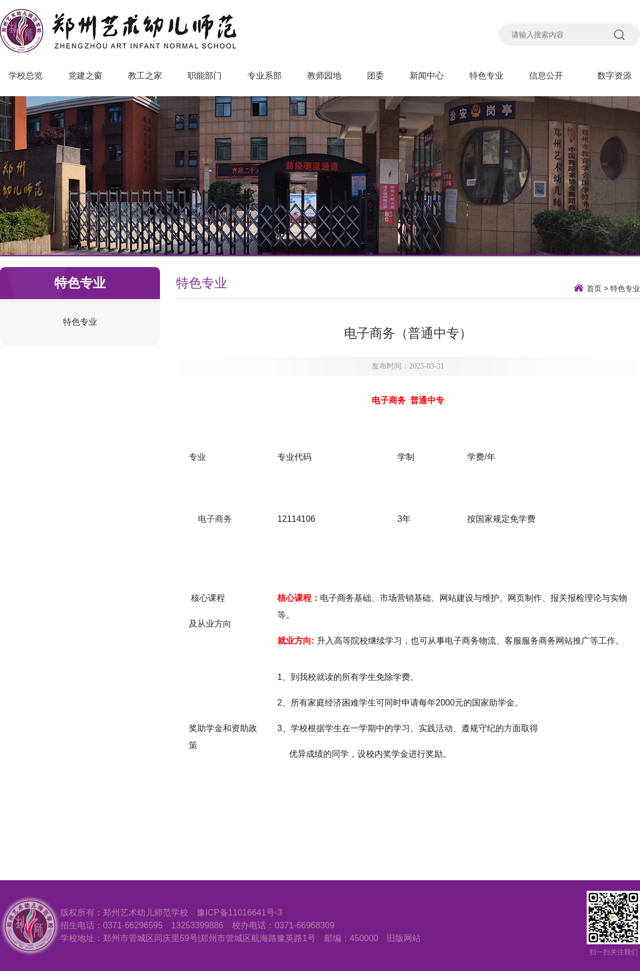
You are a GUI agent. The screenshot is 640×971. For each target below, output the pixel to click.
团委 (375, 75)
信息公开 (550, 75)
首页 (594, 288)
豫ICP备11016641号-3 (239, 912)
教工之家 (145, 75)
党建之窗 (85, 75)
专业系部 (264, 75)
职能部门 (205, 75)
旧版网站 (404, 938)
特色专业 (486, 75)
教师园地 (324, 75)
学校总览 (26, 75)
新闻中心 (427, 75)
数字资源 (614, 75)
